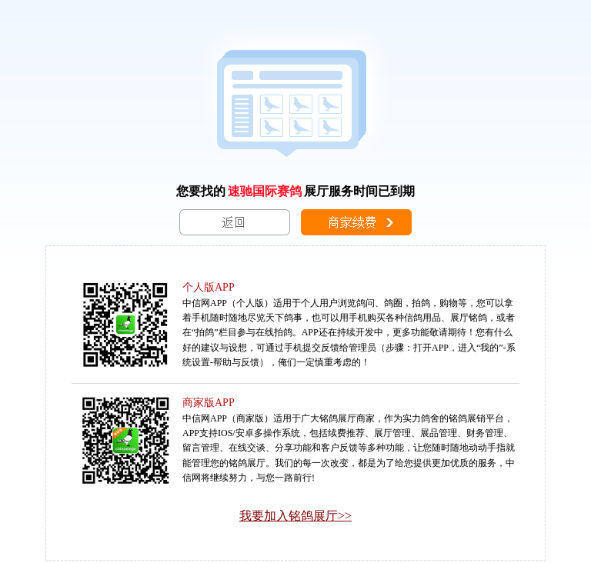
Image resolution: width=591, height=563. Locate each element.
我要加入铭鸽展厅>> (295, 515)
